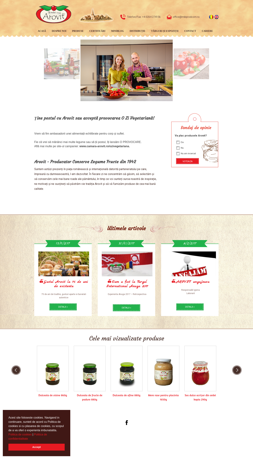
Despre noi (59, 31)
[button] (29, 438)
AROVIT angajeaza (192, 281)
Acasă (42, 31)
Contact (190, 31)
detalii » (63, 306)
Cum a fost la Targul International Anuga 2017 (127, 284)
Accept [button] (36, 447)
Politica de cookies (20, 434)
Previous (16, 370)
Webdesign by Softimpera (137, 439)
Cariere (207, 31)
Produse (78, 31)
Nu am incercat (188, 153)
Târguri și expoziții (165, 31)
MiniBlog (117, 31)
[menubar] (124, 31)
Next (237, 370)
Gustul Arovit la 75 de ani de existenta (66, 284)
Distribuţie (137, 31)
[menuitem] (41, 31)
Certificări (97, 31)
